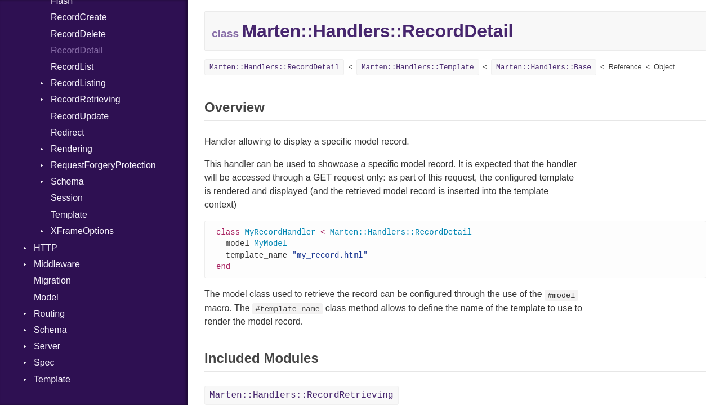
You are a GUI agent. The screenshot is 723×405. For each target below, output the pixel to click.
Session (67, 197)
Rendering (71, 149)
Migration (52, 280)
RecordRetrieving (85, 99)
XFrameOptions (82, 231)
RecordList (72, 66)
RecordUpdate (80, 116)
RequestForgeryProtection (103, 165)
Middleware (57, 264)
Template (69, 214)
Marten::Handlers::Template (418, 67)
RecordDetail (76, 50)
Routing (49, 313)
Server (47, 346)
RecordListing (78, 83)
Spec (44, 362)
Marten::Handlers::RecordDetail (274, 67)
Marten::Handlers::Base (543, 67)
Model (46, 297)
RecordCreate (79, 17)
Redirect (67, 132)
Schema (67, 181)
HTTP (45, 248)
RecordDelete (78, 34)
